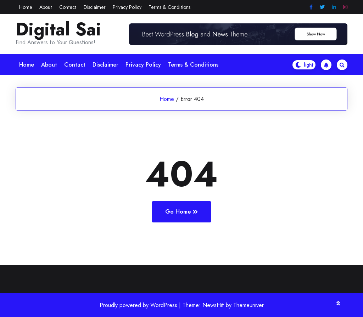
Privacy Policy (127, 7)
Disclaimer (95, 7)
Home (25, 7)
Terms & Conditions (169, 7)
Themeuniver (248, 305)
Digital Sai (58, 29)
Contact (68, 7)
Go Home (181, 212)
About (45, 7)
